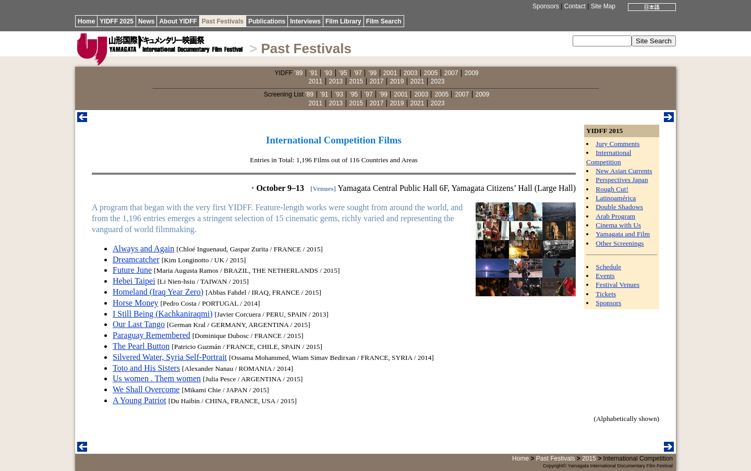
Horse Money (136, 302)
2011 (316, 81)
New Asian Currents (624, 171)
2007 (451, 73)
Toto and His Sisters (146, 368)
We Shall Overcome (146, 389)
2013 (336, 81)
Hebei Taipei (134, 280)
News (146, 21)
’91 (313, 73)
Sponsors (545, 6)
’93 (328, 73)
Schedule (608, 267)
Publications (266, 21)
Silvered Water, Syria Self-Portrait (170, 357)
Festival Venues (617, 284)
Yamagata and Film (623, 234)
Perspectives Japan (622, 180)
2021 (417, 81)
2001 (390, 73)
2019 (397, 81)
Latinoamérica (616, 198)
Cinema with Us (618, 225)
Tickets (606, 294)
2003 (411, 73)
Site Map (603, 6)
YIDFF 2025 (117, 21)
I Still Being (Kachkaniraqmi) (163, 313)
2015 (356, 81)
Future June (132, 269)
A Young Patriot (139, 400)
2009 (472, 73)
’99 (372, 73)
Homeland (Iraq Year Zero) (158, 291)
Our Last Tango (139, 324)
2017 (377, 81)
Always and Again (143, 248)
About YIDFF (178, 21)
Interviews (305, 21)
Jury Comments (617, 144)
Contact (574, 6)
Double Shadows (619, 207)
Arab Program (615, 216)
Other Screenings (620, 243)
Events (605, 276)
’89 (298, 73)
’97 (358, 73)
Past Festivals (223, 21)
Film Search (384, 21)
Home (86, 21)
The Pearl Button (141, 346)
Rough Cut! (612, 189)
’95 (343, 73)
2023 (438, 81)
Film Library (343, 21)
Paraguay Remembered (151, 335)
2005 (431, 73)
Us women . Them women (157, 378)
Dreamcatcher (136, 259)
